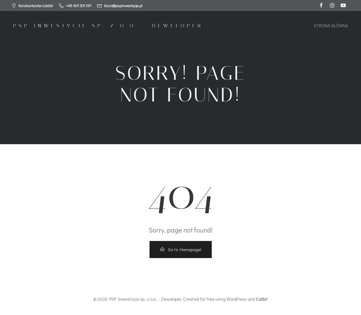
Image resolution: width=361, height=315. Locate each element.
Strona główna (331, 25)
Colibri (262, 299)
